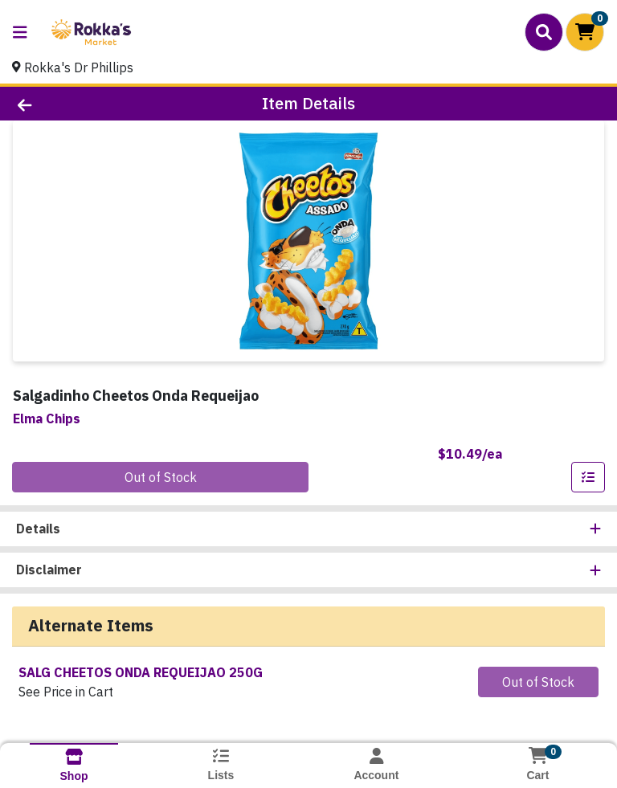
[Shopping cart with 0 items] (585, 32)
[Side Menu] (20, 32)
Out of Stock (161, 477)
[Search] (544, 32)
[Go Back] (87, 103)
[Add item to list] (588, 477)
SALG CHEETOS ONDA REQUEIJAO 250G (140, 672)
